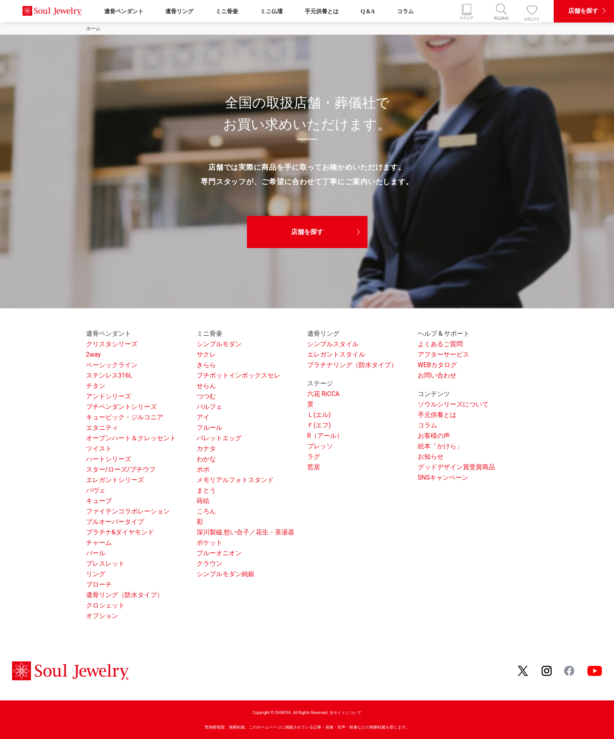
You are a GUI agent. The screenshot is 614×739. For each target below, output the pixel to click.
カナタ (206, 448)
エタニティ (102, 427)
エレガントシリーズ (115, 480)
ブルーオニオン (219, 553)
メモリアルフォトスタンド (235, 480)
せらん (206, 386)
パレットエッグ (219, 438)
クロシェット (105, 605)
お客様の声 (434, 435)
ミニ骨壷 (227, 11)
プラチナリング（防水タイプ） (352, 365)
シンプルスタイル (333, 344)
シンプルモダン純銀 (226, 574)
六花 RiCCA (323, 394)
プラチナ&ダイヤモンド (120, 532)
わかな (206, 459)
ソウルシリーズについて (453, 404)
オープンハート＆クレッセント (131, 438)
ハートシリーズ (108, 459)
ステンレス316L (109, 375)
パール (95, 553)
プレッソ (320, 446)
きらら (206, 365)
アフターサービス (443, 354)
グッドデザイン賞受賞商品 (456, 467)
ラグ (313, 456)
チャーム (99, 542)
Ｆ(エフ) (319, 425)
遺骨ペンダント (124, 11)
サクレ (206, 354)
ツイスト (99, 448)
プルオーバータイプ (115, 522)
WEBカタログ (437, 365)
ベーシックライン (112, 365)
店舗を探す (307, 232)
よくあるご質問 (440, 344)
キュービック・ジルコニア (124, 417)
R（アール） (325, 435)
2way (93, 354)
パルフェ (209, 407)
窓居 (313, 467)
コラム (405, 11)
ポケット (209, 542)
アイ (203, 417)
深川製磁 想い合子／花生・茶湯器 (246, 532)
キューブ (99, 501)
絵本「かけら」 (440, 446)
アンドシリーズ (108, 396)
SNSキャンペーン (443, 477)
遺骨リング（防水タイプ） (124, 595)
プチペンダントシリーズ (121, 407)
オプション (102, 616)
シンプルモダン (219, 344)
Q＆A (368, 11)
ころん (206, 511)
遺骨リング (179, 11)
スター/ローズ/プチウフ (121, 469)
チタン (95, 386)
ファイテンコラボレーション (128, 511)
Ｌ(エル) (319, 415)
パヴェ (95, 490)
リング (95, 574)
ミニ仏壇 (271, 11)
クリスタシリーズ (112, 344)
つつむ (206, 396)
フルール (209, 427)
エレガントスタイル (336, 354)
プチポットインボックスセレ (238, 375)
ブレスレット (105, 563)
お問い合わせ (437, 375)
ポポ (203, 469)
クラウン (209, 563)
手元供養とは (322, 11)
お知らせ (431, 456)
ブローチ (99, 584)
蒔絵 (203, 501)
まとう (206, 490)
